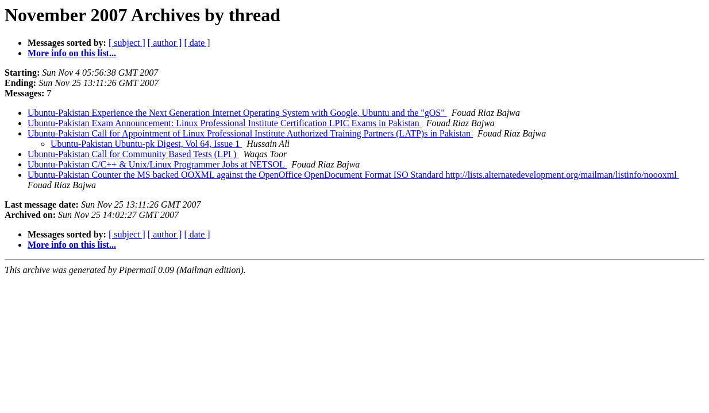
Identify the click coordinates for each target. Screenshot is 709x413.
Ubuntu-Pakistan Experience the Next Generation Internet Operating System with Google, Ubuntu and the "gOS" (237, 113)
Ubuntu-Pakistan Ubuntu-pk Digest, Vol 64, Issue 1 (146, 144)
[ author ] (165, 43)
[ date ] (197, 43)
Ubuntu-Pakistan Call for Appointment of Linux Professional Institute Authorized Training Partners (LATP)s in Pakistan (250, 133)
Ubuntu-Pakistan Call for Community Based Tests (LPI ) (133, 154)
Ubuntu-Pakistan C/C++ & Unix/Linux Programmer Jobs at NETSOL (157, 164)
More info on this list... (72, 53)
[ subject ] (127, 43)
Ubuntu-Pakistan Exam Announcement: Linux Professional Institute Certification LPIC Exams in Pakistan (225, 123)
